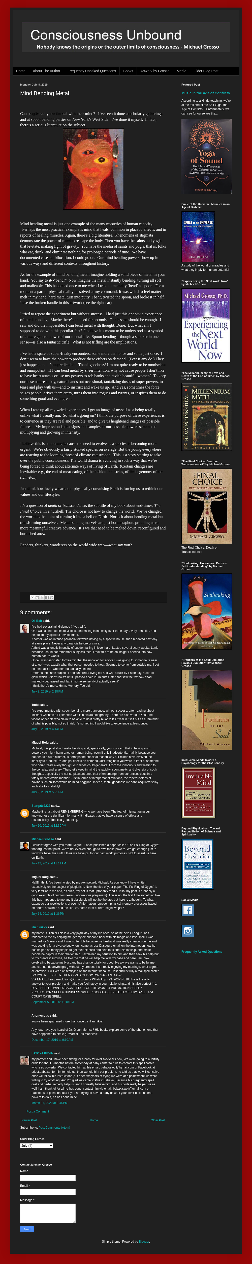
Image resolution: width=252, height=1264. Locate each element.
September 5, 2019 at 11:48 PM (53, 1002)
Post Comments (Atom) (54, 1127)
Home (20, 71)
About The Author (46, 71)
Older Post (158, 1120)
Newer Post (29, 1120)
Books (128, 71)
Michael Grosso (43, 839)
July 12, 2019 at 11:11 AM (49, 863)
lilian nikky (39, 927)
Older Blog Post (206, 71)
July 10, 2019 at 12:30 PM (49, 825)
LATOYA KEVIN (42, 1053)
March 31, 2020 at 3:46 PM (50, 1103)
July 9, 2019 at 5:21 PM (47, 792)
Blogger (144, 1241)
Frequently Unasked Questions (92, 71)
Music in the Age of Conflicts (205, 93)
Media (181, 71)
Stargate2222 (41, 806)
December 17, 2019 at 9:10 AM (52, 1040)
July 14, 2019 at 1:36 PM (48, 913)
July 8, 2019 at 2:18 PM (47, 691)
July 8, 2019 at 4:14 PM (47, 729)
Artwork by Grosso (154, 71)
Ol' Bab (37, 621)
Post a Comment (37, 1111)
